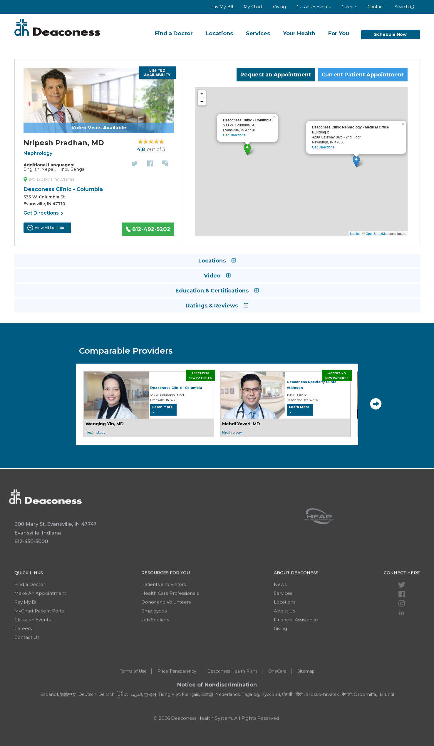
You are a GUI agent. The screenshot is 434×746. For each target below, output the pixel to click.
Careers (349, 6)
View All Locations (47, 228)
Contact (376, 6)
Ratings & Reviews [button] (217, 305)
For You (338, 33)
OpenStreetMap (377, 233)
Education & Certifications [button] (217, 290)
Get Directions (43, 213)
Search (405, 6)
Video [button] (217, 275)
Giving (279, 6)
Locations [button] (217, 260)
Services (258, 33)
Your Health (299, 33)
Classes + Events (313, 6)
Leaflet (355, 233)
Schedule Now (390, 34)
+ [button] (202, 94)
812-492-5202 (148, 229)
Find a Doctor (174, 33)
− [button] (202, 101)
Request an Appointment (275, 74)
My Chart (253, 6)
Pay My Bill (221, 6)
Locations (219, 33)
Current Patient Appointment (362, 74)
